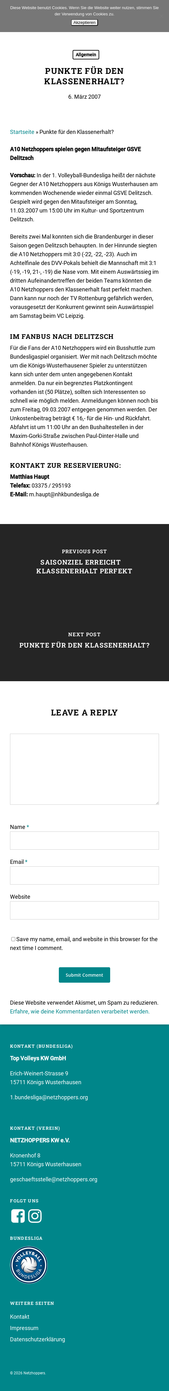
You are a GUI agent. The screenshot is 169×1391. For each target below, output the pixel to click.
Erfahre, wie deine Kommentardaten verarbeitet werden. (80, 1011)
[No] (161, 16)
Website (20, 896)
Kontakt (19, 1316)
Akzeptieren (84, 22)
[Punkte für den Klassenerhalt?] (84, 642)
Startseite (22, 132)
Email (19, 861)
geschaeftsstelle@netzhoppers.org (53, 1179)
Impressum (24, 1328)
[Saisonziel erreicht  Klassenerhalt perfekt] (84, 563)
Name (19, 827)
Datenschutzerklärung (37, 1339)
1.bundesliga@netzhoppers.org (49, 1097)
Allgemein (86, 54)
